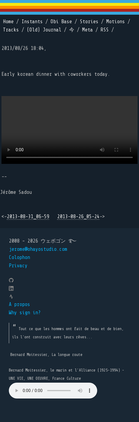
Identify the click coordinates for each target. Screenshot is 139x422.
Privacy (18, 265)
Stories (89, 21)
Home (8, 21)
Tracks (11, 30)
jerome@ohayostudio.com (38, 249)
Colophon (19, 257)
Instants (32, 21)
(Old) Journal (44, 30)
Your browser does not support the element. (53, 391)
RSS (105, 30)
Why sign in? (25, 312)
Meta (87, 30)
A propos (19, 304)
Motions (115, 21)
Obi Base (61, 21)
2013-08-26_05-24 (78, 216)
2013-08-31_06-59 (28, 216)
